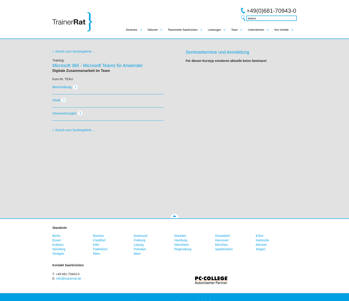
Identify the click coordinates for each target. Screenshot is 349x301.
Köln (96, 244)
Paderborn (100, 249)
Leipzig (139, 244)
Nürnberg (58, 249)
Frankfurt (99, 240)
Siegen (261, 249)
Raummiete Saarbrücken (183, 29)
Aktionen (153, 29)
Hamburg (180, 240)
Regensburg (182, 249)
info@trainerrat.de (68, 278)
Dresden (180, 236)
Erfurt (259, 236)
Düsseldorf (222, 236)
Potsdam (140, 249)
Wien (96, 253)
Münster (261, 244)
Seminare (131, 29)
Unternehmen (256, 29)
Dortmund (140, 236)
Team (234, 29)
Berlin (56, 236)
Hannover (222, 240)
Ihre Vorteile (281, 29)
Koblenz (58, 244)
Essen (56, 240)
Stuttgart (58, 253)
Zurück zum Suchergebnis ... (75, 51)
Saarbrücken (224, 249)
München (221, 244)
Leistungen (214, 29)
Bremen (98, 236)
